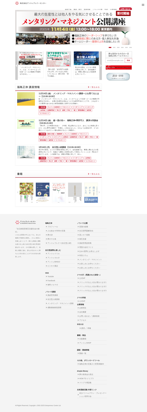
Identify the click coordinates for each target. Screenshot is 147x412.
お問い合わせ (125, 9)
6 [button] (130, 48)
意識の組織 (83, 227)
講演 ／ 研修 (86, 328)
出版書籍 (82, 339)
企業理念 (82, 308)
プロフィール (52, 227)
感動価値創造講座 (54, 307)
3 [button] (118, 48)
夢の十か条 (51, 239)
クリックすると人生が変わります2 (92, 286)
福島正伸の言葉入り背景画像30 (91, 364)
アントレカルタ (53, 258)
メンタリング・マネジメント (90, 260)
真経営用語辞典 (85, 243)
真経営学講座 (52, 295)
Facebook (51, 281)
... (30, 74)
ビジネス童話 (52, 266)
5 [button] (126, 48)
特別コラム (83, 255)
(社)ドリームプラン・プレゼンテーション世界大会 (92, 394)
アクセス (82, 320)
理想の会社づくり (86, 247)
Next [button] (100, 65)
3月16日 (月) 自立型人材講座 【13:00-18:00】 (60, 147)
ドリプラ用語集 (85, 383)
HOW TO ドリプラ (86, 378)
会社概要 (82, 312)
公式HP (82, 278)
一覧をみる (95, 87)
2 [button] (114, 48)
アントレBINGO (53, 262)
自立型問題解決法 (86, 231)
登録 (128, 60)
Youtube (50, 276)
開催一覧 (82, 353)
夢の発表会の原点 (86, 374)
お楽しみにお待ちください (89, 264)
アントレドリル (53, 254)
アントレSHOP (85, 343)
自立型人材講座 (53, 299)
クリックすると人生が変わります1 (92, 282)
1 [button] (110, 48)
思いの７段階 (84, 235)
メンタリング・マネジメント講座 (60, 303)
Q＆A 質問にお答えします (89, 251)
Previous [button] (16, 65)
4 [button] (122, 48)
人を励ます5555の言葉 (56, 231)
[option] (73, 27)
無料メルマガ (52, 285)
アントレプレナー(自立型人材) (59, 243)
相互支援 (82, 239)
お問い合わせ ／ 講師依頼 (89, 316)
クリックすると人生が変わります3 (92, 291)
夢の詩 (50, 235)
